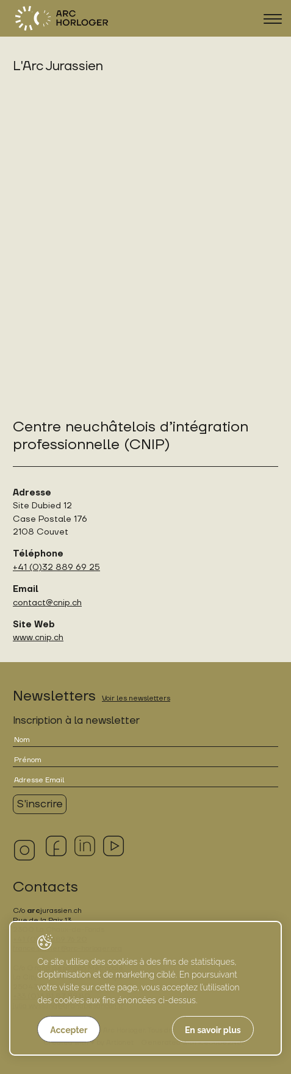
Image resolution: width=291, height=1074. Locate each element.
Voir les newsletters (136, 698)
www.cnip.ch (38, 637)
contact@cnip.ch (47, 602)
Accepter (68, 1030)
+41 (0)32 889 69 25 (56, 567)
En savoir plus (213, 1030)
